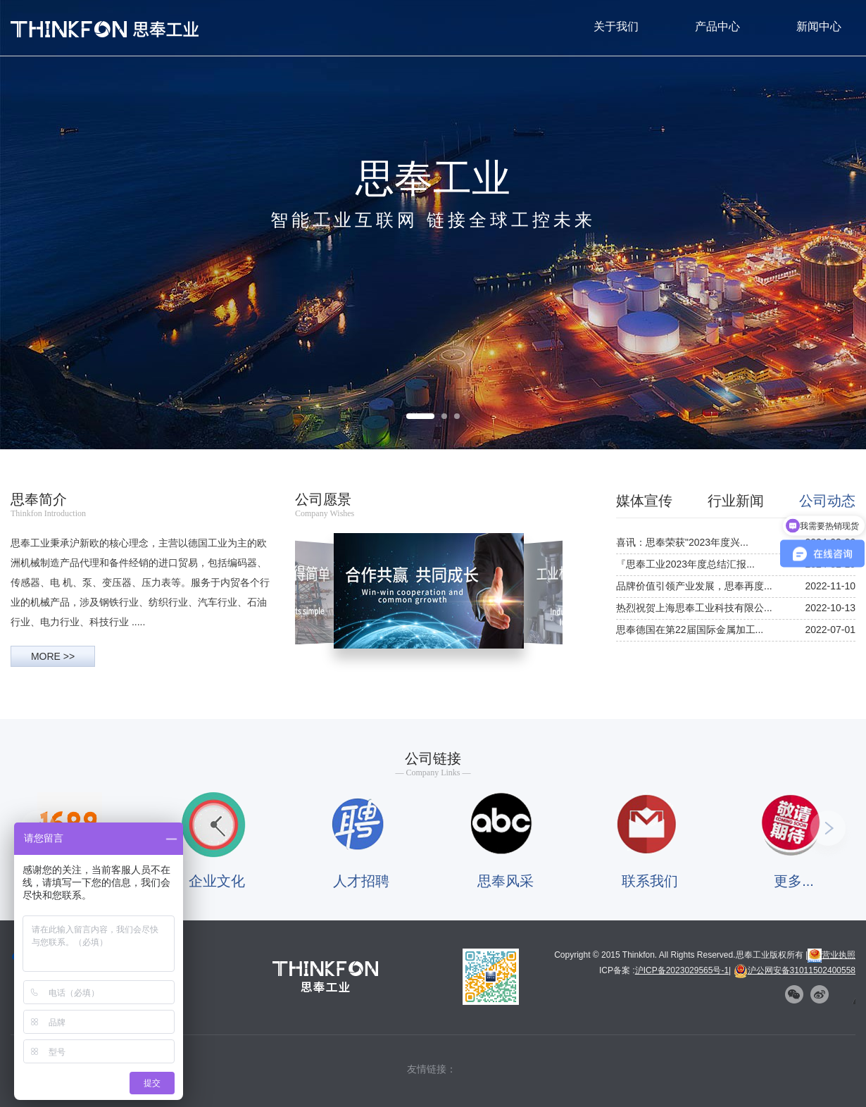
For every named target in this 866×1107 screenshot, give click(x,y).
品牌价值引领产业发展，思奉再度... (694, 586)
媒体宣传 (644, 500)
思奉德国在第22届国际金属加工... (689, 629)
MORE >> (53, 656)
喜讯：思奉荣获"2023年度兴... (682, 542)
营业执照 (831, 955)
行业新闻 (736, 500)
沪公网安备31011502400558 (794, 970)
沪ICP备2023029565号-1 (682, 970)
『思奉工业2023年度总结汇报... (685, 564)
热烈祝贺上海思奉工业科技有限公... (694, 607)
